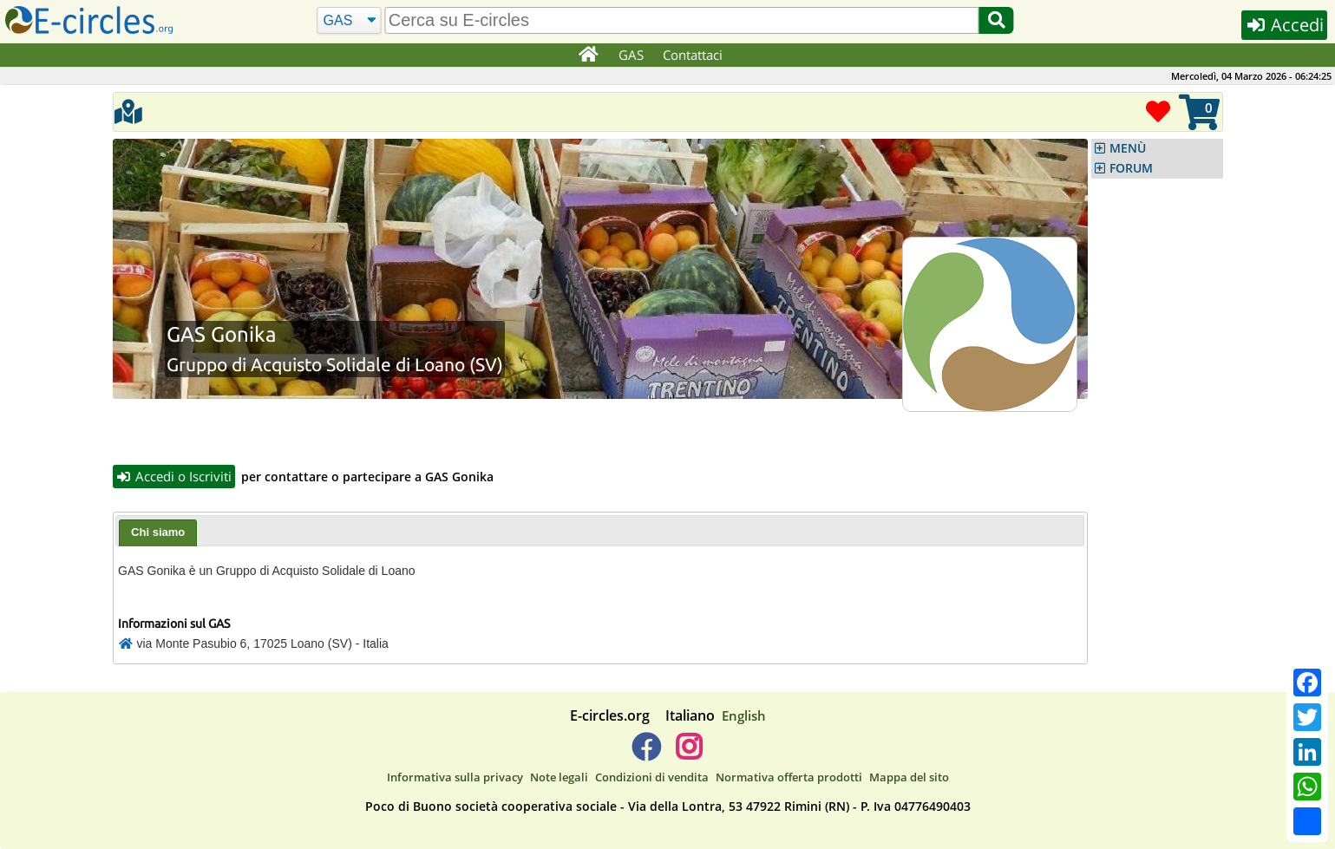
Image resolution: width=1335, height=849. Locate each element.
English (744, 715)
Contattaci (693, 54)
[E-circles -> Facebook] (646, 753)
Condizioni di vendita (652, 777)
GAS (631, 54)
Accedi (1284, 24)
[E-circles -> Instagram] (689, 753)
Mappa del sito (909, 777)
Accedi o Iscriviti (174, 476)
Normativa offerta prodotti (789, 777)
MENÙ (1127, 148)
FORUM (1131, 168)
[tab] (158, 533)
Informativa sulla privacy (455, 777)
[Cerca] (349, 21)
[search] (682, 20)
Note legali (559, 777)
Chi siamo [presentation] (158, 532)
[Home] (588, 55)
